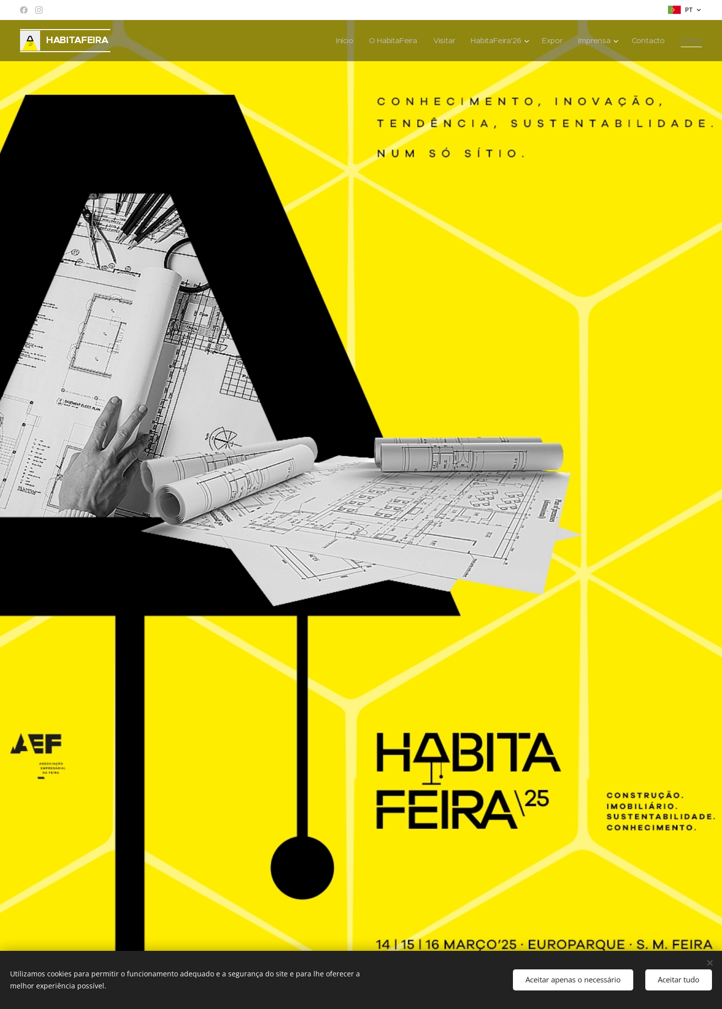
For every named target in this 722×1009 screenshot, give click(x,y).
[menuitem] (340, 40)
